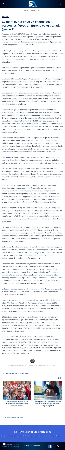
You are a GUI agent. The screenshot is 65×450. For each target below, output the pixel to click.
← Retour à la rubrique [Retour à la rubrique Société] (12, 418)
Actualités (32, 10)
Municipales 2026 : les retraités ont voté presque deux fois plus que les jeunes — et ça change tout (48, 404)
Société (39, 10)
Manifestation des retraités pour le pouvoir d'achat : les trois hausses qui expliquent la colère (17, 404)
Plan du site (26, 445)
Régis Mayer (14, 365)
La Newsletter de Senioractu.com (32, 431)
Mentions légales (36, 445)
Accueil (26, 10)
